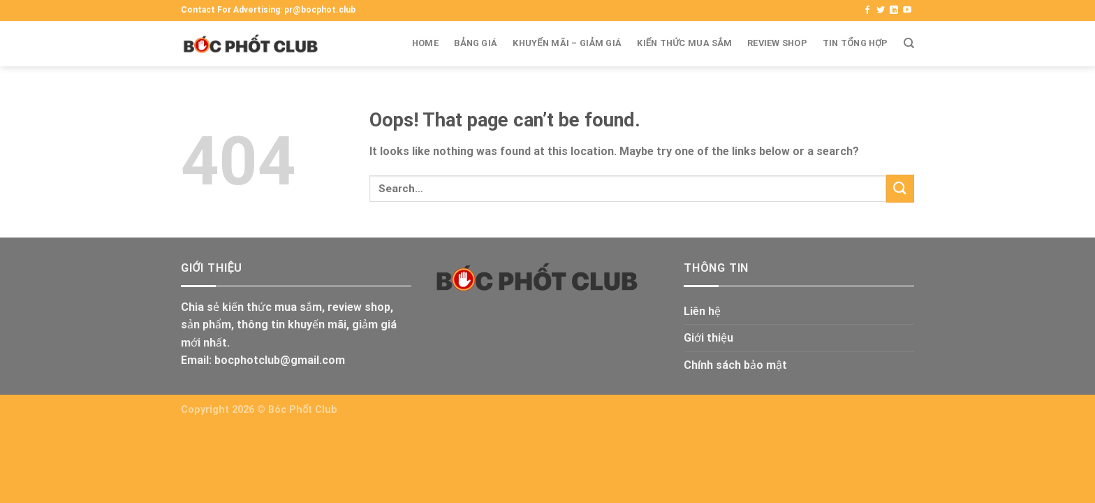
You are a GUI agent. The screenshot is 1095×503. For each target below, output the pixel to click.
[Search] (909, 43)
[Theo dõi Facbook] (867, 10)
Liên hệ (702, 311)
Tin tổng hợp (855, 43)
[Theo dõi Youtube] (907, 10)
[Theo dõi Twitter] (880, 10)
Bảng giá (475, 43)
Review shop (777, 43)
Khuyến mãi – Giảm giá (567, 43)
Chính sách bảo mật (735, 365)
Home (425, 43)
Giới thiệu (708, 337)
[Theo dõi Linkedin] (894, 10)
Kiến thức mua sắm (684, 43)
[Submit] (900, 188)
